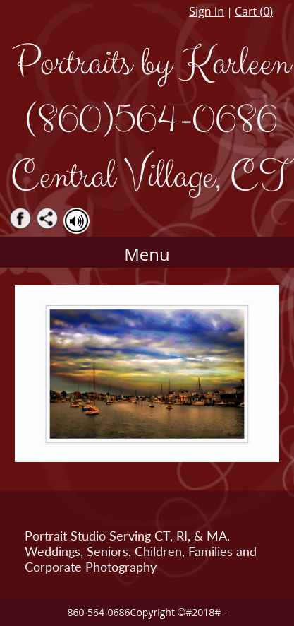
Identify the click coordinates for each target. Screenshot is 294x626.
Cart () (254, 11)
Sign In (206, 11)
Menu (147, 254)
